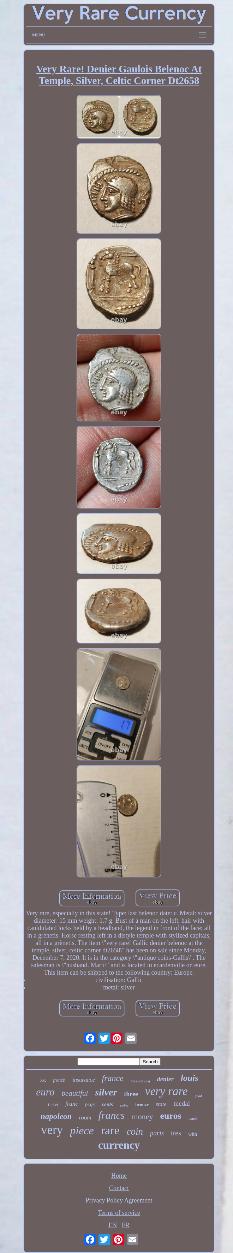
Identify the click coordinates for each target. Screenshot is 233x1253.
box (43, 1080)
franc (71, 1103)
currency (119, 1145)
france (113, 1078)
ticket (53, 1104)
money (142, 1116)
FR (126, 1225)
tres (176, 1133)
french (59, 1080)
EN (112, 1225)
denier (165, 1079)
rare (110, 1130)
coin (135, 1131)
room (85, 1117)
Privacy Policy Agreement (119, 1200)
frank (193, 1118)
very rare (166, 1091)
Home (119, 1175)
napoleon (56, 1116)
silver (106, 1092)
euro (45, 1092)
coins (124, 1105)
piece (82, 1130)
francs (111, 1115)
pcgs (90, 1104)
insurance (83, 1080)
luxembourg (140, 1081)
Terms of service (119, 1212)
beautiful (74, 1093)
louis (189, 1078)
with (192, 1134)
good (198, 1096)
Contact (119, 1188)
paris (157, 1133)
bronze (142, 1104)
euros (170, 1116)
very (52, 1130)
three (131, 1094)
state (161, 1104)
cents (107, 1104)
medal (182, 1103)
